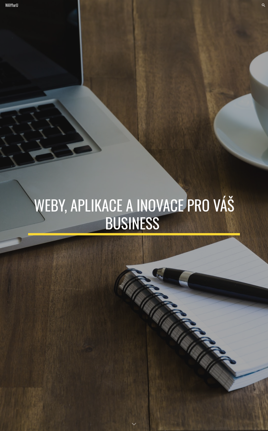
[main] (134, 215)
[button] (263, 5)
